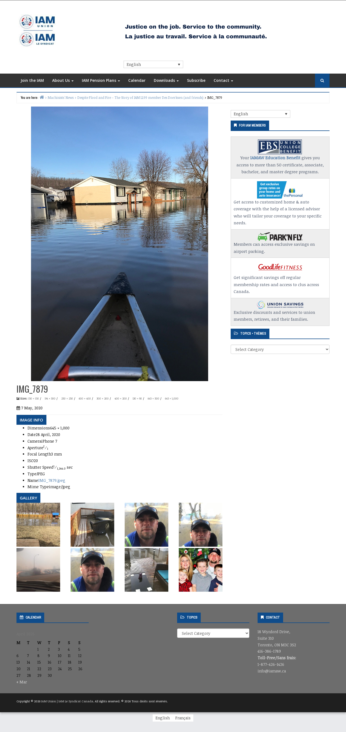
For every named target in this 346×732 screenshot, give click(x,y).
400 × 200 (121, 398)
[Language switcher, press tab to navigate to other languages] (153, 64)
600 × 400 (85, 398)
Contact (223, 80)
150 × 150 (33, 398)
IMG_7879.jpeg (51, 480)
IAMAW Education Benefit (275, 157)
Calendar (137, 80)
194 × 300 (50, 398)
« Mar (21, 681)
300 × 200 (103, 398)
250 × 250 (67, 398)
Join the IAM (32, 80)
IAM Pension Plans (101, 80)
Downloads (166, 80)
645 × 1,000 (171, 398)
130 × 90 (137, 398)
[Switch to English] (162, 718)
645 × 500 (153, 398)
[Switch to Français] (182, 718)
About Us (63, 80)
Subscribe (196, 80)
